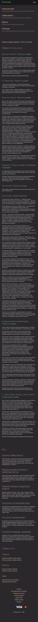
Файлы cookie (19, 597)
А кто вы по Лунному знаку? (13, 517)
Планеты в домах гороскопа (10, 42)
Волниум (6, 2)
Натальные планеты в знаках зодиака (11, 558)
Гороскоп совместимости (12, 455)
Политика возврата (19, 595)
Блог (4, 449)
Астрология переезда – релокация (16, 532)
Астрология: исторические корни (16, 503)
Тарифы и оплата (19, 599)
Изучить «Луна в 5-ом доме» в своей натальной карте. (15, 75)
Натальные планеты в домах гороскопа (12, 560)
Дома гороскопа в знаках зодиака (10, 579)
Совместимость (7, 15)
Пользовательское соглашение (19, 591)
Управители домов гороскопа (9, 581)
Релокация (6, 28)
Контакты (19, 601)
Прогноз (5, 22)
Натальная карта (8, 9)
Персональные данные (19, 593)
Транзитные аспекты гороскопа (10, 570)
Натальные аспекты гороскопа (9, 569)
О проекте (18, 589)
